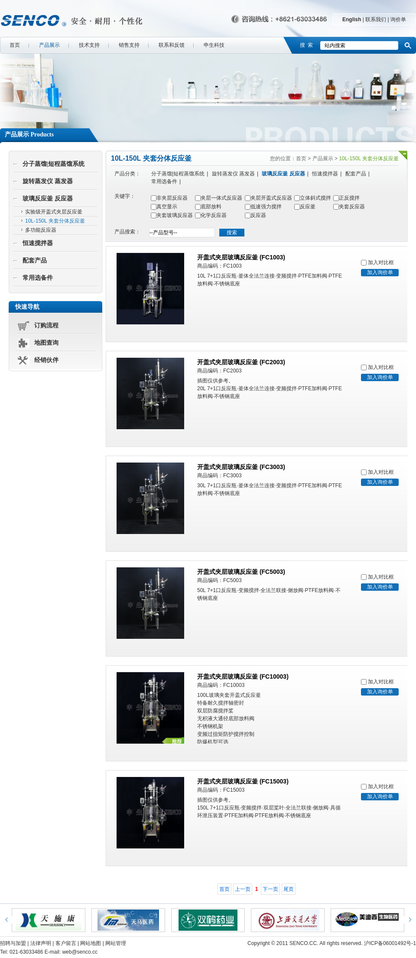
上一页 (242, 889)
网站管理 (115, 943)
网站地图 (90, 943)
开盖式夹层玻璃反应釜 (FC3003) (241, 466)
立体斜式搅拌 (315, 198)
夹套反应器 (352, 207)
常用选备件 (38, 278)
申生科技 (214, 45)
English (351, 19)
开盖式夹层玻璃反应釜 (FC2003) (241, 362)
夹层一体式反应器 (221, 198)
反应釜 (307, 207)
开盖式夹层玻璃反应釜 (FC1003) (241, 257)
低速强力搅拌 (266, 207)
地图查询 (46, 343)
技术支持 (89, 45)
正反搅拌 (349, 198)
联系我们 (375, 19)
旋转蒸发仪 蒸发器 (48, 181)
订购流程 (46, 325)
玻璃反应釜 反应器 (48, 198)
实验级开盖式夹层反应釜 (53, 212)
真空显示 (166, 207)
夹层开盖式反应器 (271, 198)
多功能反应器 (40, 230)
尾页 (288, 889)
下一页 (270, 889)
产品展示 (49, 45)
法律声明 (40, 943)
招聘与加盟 (13, 943)
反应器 (258, 215)
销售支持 (129, 45)
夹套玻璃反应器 (174, 215)
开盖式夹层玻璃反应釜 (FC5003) (241, 571)
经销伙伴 (46, 360)
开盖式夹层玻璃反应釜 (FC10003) (243, 676)
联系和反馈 (172, 45)
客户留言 (65, 943)
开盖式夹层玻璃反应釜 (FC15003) (243, 781)
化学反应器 (214, 215)
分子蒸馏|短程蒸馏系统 (53, 164)
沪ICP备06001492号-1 (390, 943)
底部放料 (211, 207)
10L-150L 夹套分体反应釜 (55, 221)
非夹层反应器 (172, 198)
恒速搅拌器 (38, 243)
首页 (15, 45)
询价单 (398, 19)
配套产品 (35, 260)
